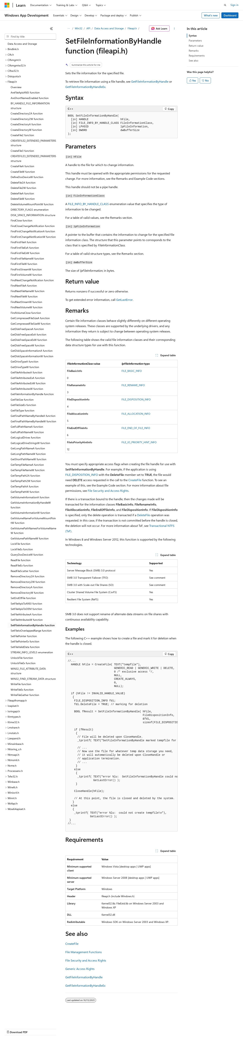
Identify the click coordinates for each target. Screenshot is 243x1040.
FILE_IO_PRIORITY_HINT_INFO (139, 442)
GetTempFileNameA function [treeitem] (27, 464)
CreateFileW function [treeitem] (23, 171)
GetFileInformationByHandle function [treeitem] (32, 394)
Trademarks (157, 1028)
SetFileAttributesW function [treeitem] (27, 619)
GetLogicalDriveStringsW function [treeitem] (30, 443)
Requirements (197, 55)
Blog (51, 1028)
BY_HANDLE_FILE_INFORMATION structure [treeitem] (30, 105)
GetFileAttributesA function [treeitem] (26, 372)
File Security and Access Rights (108, 491)
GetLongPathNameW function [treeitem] (28, 454)
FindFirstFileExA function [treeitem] (25, 247)
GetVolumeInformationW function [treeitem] (30, 512)
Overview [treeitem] (16, 87)
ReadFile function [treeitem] (21, 560)
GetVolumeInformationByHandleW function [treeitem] (31, 505)
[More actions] (174, 29)
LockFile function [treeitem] (20, 544)
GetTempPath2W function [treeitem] (26, 481)
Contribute (68, 1028)
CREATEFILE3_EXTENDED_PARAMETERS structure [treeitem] (33, 158)
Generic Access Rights (80, 969)
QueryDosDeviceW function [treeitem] (27, 554)
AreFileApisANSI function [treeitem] (25, 92)
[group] (121, 744)
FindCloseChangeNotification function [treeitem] (33, 226)
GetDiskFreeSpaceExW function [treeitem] (29, 340)
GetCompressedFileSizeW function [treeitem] (30, 323)
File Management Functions (83, 952)
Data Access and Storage (109, 28)
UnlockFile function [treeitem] (22, 658)
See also (193, 60)
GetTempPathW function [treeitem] (25, 492)
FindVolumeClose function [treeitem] (26, 313)
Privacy (83, 1028)
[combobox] (30, 37)
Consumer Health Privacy (109, 1028)
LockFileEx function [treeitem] (22, 549)
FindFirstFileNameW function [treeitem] (27, 258)
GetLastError (124, 300)
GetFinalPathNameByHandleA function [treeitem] (33, 416)
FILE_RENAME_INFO (133, 385)
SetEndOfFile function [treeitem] (23, 598)
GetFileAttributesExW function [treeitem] (28, 383)
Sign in (234, 5)
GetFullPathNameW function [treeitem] (27, 432)
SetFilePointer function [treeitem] (24, 636)
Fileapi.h (132, 28)
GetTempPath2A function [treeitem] (25, 475)
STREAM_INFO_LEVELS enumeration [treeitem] (32, 652)
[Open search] (225, 5)
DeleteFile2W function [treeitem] (23, 188)
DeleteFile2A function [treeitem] (23, 182)
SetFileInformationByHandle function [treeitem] (33, 625)
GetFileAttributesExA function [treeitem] (28, 378)
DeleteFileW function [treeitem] (23, 198)
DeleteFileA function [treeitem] (22, 193)
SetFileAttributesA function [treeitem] (26, 614)
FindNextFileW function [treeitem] (24, 296)
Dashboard (230, 15)
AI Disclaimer (12, 1028)
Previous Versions (34, 1028)
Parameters (195, 40)
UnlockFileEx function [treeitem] (23, 663)
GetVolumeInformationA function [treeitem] (30, 497)
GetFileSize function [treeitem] (22, 399)
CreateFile (134, 480)
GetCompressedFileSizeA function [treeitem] (30, 318)
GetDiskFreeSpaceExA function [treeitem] (28, 334)
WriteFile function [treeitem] (21, 684)
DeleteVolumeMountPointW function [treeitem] (32, 204)
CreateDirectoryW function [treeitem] (26, 130)
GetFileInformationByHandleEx (85, 87)
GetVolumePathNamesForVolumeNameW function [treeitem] (33, 530)
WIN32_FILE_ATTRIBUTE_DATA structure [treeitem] (28, 671)
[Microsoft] (7, 5)
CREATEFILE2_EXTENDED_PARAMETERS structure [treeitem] (33, 143)
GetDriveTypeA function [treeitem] (24, 361)
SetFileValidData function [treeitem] (25, 647)
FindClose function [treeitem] (21, 220)
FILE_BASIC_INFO (132, 371)
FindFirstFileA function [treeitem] (23, 242)
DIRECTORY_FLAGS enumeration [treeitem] (30, 209)
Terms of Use (138, 1028)
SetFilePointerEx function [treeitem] (25, 641)
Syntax (193, 35)
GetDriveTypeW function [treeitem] (25, 367)
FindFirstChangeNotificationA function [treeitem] (33, 231)
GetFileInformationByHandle (149, 81)
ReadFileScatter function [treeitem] (25, 571)
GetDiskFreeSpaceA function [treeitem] (27, 329)
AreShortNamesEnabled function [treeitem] (30, 98)
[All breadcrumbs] (68, 29)
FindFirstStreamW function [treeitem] (26, 269)
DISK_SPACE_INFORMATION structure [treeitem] (33, 215)
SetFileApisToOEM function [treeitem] (26, 609)
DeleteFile (143, 515)
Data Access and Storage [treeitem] (22, 44)
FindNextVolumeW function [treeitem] (27, 307)
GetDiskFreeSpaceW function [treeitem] (28, 345)
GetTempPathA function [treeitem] (25, 486)
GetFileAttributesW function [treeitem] (27, 389)
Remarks (194, 50)
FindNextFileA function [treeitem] (24, 285)
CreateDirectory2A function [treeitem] (27, 113)
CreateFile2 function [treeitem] (22, 135)
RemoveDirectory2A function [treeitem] (27, 576)
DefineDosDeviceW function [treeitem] (27, 177)
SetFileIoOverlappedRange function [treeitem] (31, 630)
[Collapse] (51, 28)
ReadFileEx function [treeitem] (22, 565)
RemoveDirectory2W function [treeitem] (28, 582)
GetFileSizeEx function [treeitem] (23, 405)
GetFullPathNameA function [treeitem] (27, 426)
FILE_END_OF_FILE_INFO (136, 428)
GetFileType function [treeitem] (22, 410)
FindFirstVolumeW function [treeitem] (26, 274)
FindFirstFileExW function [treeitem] (25, 253)
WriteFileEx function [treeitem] (22, 689)
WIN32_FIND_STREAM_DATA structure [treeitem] (33, 679)
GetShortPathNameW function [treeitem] (28, 459)
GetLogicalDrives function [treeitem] (26, 437)
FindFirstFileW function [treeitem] (24, 264)
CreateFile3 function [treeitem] (22, 151)
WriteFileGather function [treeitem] (25, 695)
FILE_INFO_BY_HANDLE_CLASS (88, 204)
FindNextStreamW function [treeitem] (26, 302)
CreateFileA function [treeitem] (22, 166)
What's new (211, 15)
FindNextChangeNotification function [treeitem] (32, 280)
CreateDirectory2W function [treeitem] (27, 119)
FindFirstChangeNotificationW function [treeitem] (33, 237)
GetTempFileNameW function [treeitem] (28, 470)
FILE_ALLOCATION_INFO (136, 413)
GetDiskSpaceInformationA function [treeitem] (32, 350)
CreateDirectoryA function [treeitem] (26, 124)
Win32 (78, 28)
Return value (196, 45)
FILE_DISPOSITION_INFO (136, 399)
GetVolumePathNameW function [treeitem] (30, 538)
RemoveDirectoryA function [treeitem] (27, 587)
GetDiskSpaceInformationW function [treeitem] (32, 356)
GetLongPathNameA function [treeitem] (28, 448)
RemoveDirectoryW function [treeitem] (27, 592)
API (88, 28)
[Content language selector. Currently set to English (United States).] (22, 1019)
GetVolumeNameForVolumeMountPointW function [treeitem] (33, 520)
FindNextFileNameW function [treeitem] (27, 291)
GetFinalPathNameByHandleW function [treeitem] (33, 421)
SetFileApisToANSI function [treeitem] (26, 603)
